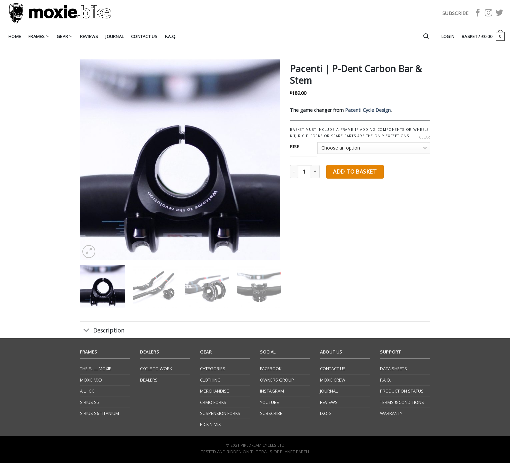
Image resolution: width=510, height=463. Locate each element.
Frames (38, 36)
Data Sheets (393, 369)
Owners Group (277, 380)
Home (14, 36)
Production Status (402, 391)
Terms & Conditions (402, 402)
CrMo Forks (213, 402)
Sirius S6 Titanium (99, 413)
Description (102, 330)
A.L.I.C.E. (88, 391)
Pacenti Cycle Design (368, 110)
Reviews (89, 36)
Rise (295, 147)
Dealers (149, 380)
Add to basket (355, 171)
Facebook (270, 369)
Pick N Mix (210, 424)
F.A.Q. (171, 36)
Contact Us (144, 36)
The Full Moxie (95, 369)
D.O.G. (326, 413)
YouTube (269, 402)
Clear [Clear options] (424, 137)
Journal (114, 36)
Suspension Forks (220, 413)
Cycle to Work (156, 369)
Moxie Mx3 (91, 380)
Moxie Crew (332, 380)
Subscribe (271, 413)
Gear (64, 36)
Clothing (210, 380)
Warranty (391, 413)
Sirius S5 (89, 402)
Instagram (272, 391)
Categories (212, 369)
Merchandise (214, 391)
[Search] (426, 36)
